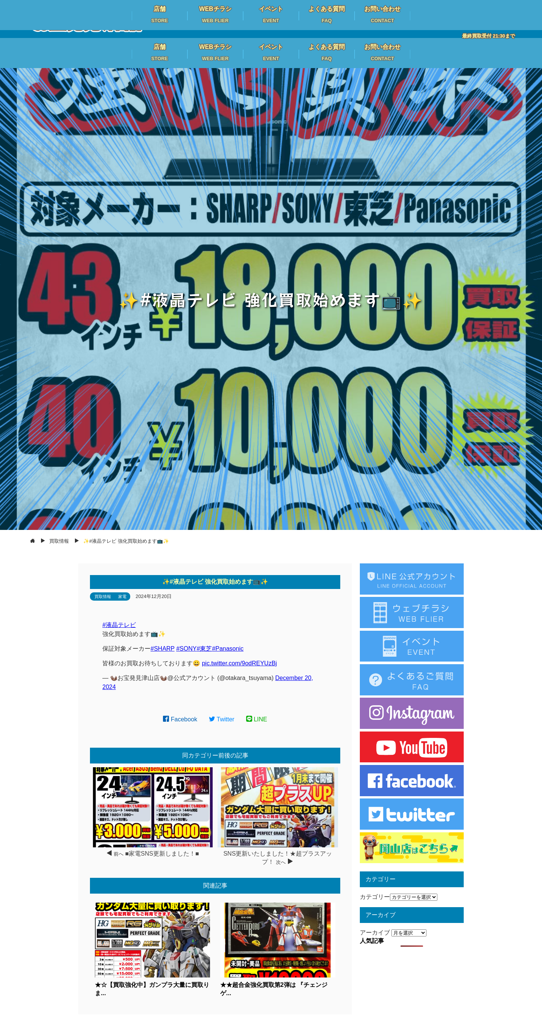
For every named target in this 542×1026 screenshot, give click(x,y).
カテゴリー (375, 897)
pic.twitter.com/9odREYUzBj (239, 663)
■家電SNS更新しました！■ (162, 853)
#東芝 (204, 648)
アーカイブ (375, 932)
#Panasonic (228, 648)
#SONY (186, 648)
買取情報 (102, 596)
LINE (256, 719)
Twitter (221, 719)
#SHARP (163, 648)
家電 (122, 596)
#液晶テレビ (119, 625)
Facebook (180, 719)
